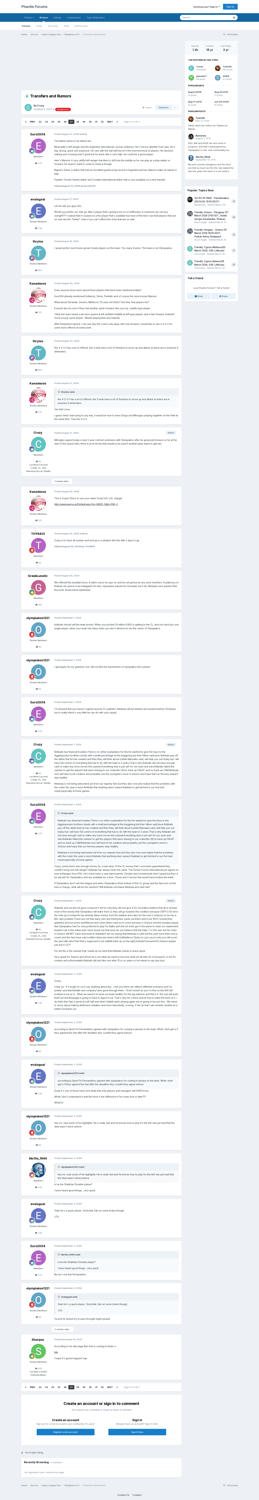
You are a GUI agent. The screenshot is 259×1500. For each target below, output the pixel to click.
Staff (66, 26)
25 (59, 122)
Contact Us (123, 1495)
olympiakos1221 (37, 618)
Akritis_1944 (38, 1158)
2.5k (38, 228)
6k (38, 461)
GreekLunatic (38, 576)
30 (90, 122)
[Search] (197, 17)
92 (38, 562)
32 (102, 122)
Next (110, 122)
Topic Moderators (95, 17)
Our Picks (53, 26)
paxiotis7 (201, 76)
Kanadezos (38, 283)
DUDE (226, 76)
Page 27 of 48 (132, 122)
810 (38, 604)
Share (147, 107)
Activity (57, 17)
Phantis (29, 17)
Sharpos (38, 1339)
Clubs (39, 26)
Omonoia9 (199, 254)
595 (38, 1368)
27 (71, 122)
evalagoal (38, 199)
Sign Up (230, 6)
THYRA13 (38, 533)
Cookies (137, 1495)
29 (84, 122)
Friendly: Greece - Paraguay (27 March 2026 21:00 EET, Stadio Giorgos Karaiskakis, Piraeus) (211, 215)
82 (38, 646)
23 (46, 122)
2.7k (38, 163)
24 (52, 122)
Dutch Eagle (200, 222)
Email (199, 296)
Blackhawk (200, 204)
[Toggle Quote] (59, 392)
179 (38, 312)
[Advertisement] (81, 64)
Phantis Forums (34, 6)
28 (77, 122)
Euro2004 (37, 134)
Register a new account (65, 1432)
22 (40, 122)
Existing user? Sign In (207, 6)
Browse (44, 19)
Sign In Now (137, 1432)
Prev (32, 122)
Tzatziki (227, 66)
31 (96, 122)
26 (65, 122)
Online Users (81, 26)
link (56, 1352)
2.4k (38, 1187)
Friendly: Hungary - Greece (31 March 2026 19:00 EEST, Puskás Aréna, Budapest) (210, 233)
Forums (26, 26)
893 (38, 270)
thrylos (38, 241)
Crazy (40, 105)
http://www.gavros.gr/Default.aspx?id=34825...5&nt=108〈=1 (86, 504)
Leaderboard (73, 17)
